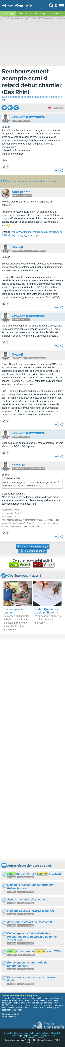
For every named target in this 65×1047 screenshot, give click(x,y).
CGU (23, 1035)
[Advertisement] (32, 749)
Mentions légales (43, 1033)
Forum (7, 13)
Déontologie (40, 1035)
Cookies (39, 1038)
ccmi (53, 130)
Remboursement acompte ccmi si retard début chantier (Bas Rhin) (32, 81)
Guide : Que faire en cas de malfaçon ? (46, 611)
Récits (23, 13)
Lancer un (32, 546)
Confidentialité (28, 1038)
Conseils (56, 13)
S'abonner (55, 107)
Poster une (32, 550)
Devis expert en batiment (13, 611)
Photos (38, 13)
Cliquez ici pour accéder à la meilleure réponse (31, 181)
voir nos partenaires (9, 1016)
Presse (30, 1035)
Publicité (51, 1035)
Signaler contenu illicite (23, 1033)
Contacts (8, 1033)
